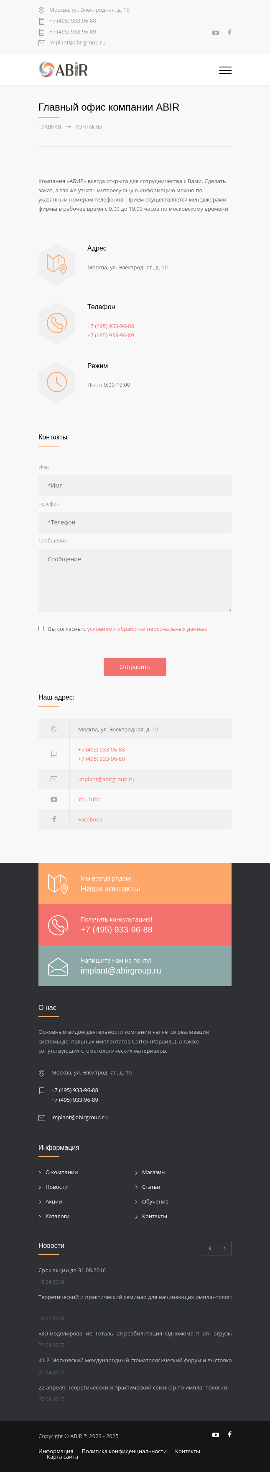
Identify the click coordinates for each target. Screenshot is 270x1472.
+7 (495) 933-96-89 (72, 32)
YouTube (89, 799)
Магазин (153, 1172)
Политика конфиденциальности (124, 1451)
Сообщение (52, 540)
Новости (57, 1187)
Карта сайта (62, 1456)
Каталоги (58, 1216)
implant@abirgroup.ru (77, 43)
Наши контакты (110, 888)
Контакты (154, 1216)
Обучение (155, 1201)
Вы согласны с (127, 629)
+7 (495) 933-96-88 (72, 21)
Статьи (151, 1187)
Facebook (90, 819)
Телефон (48, 503)
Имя (43, 466)
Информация (56, 1451)
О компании (62, 1172)
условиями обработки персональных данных (147, 629)
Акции (54, 1201)
